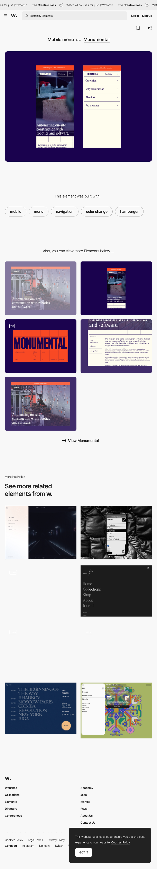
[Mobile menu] (116, 533)
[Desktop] (40, 288)
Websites (11, 787)
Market (85, 801)
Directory (11, 808)
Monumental (97, 39)
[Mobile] (116, 288)
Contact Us (88, 822)
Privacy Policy (56, 840)
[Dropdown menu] (116, 650)
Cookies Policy (14, 840)
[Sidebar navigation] (116, 346)
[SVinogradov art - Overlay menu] (40, 708)
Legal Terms (35, 840)
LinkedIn (44, 845)
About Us (87, 815)
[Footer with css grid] (40, 346)
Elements (11, 801)
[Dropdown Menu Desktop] (40, 592)
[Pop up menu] (116, 710)
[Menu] (40, 533)
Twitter (59, 845)
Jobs (84, 794)
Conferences (13, 815)
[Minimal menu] (40, 650)
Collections (12, 794)
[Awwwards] (14, 15)
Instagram (28, 845)
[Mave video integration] (40, 404)
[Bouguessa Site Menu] (116, 591)
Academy (87, 787)
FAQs (84, 808)
